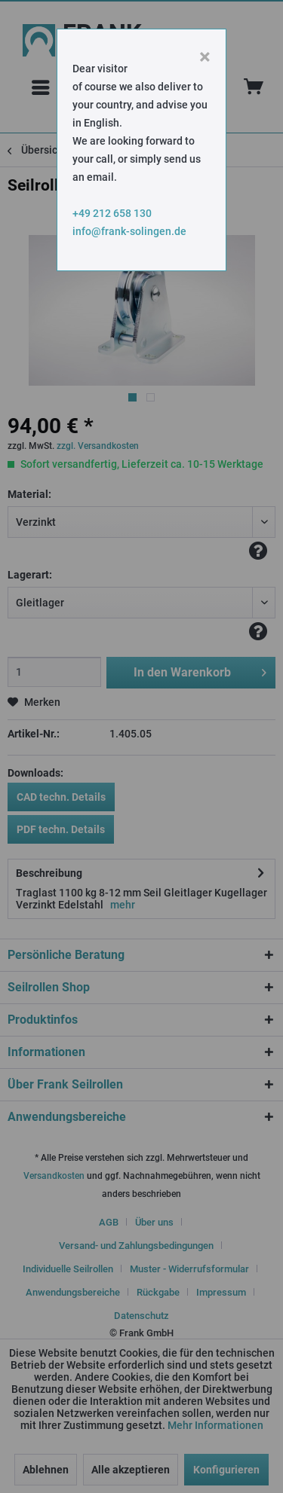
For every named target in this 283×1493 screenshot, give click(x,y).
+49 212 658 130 (112, 213)
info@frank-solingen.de (129, 231)
